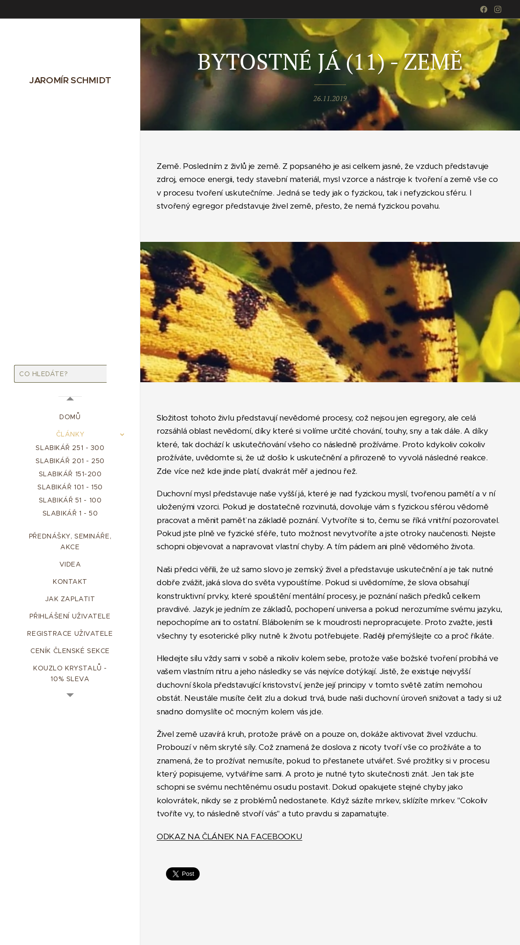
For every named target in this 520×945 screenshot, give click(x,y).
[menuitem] (70, 417)
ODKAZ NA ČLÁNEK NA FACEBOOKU (229, 836)
